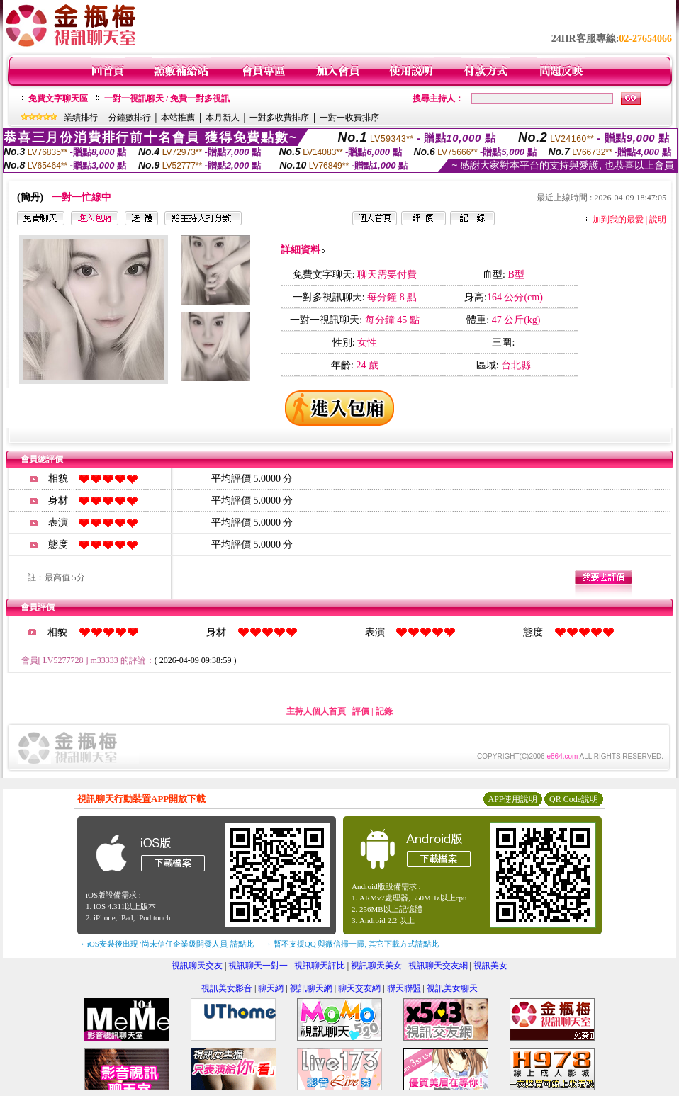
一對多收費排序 (279, 118)
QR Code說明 (573, 799)
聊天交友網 (359, 988)
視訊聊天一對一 (258, 966)
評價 (360, 711)
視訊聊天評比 (319, 966)
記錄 (384, 711)
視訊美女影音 (226, 988)
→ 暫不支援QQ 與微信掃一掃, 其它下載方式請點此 (351, 943)
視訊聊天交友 (197, 966)
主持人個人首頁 (316, 711)
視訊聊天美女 (376, 966)
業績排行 (81, 118)
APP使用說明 (512, 799)
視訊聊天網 (311, 988)
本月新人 (223, 118)
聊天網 (271, 988)
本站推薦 (178, 118)
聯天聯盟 (404, 988)
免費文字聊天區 (58, 98)
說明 (657, 220)
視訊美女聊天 (452, 988)
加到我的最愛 (618, 220)
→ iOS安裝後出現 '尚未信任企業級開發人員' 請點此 (165, 943)
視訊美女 (490, 966)
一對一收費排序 (349, 118)
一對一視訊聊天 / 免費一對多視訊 (167, 98)
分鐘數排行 (129, 118)
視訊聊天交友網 (438, 966)
